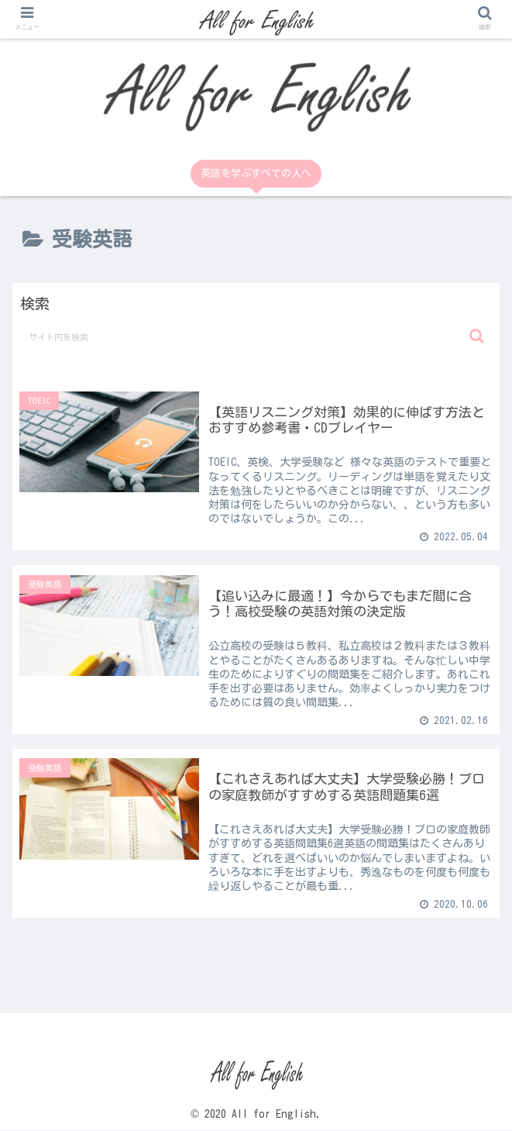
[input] (256, 336)
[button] (476, 336)
